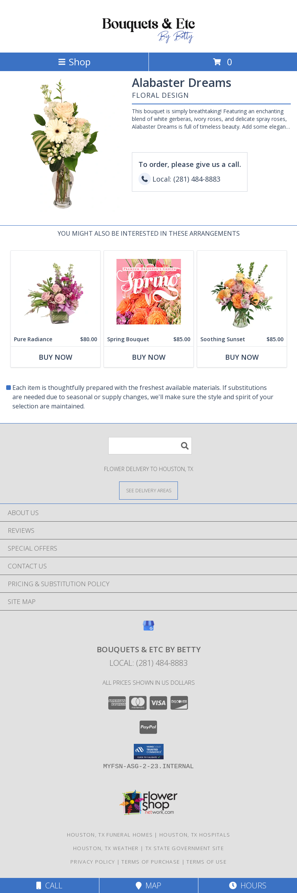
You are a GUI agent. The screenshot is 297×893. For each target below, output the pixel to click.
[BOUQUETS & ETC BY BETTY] (148, 41)
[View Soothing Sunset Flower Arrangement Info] (242, 291)
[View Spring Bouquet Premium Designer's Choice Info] (148, 291)
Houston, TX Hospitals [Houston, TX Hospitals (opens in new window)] (194, 834)
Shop (74, 61)
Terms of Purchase (150, 861)
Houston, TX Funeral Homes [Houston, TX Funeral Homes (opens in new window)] (110, 834)
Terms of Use (206, 861)
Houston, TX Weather (106, 848)
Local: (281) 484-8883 (148, 663)
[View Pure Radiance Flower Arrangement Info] (55, 291)
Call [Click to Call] (49, 885)
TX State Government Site (184, 848)
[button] (149, 751)
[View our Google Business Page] (148, 629)
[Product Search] (150, 445)
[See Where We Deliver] (148, 490)
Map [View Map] (148, 885)
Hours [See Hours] (247, 885)
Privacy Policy (92, 861)
